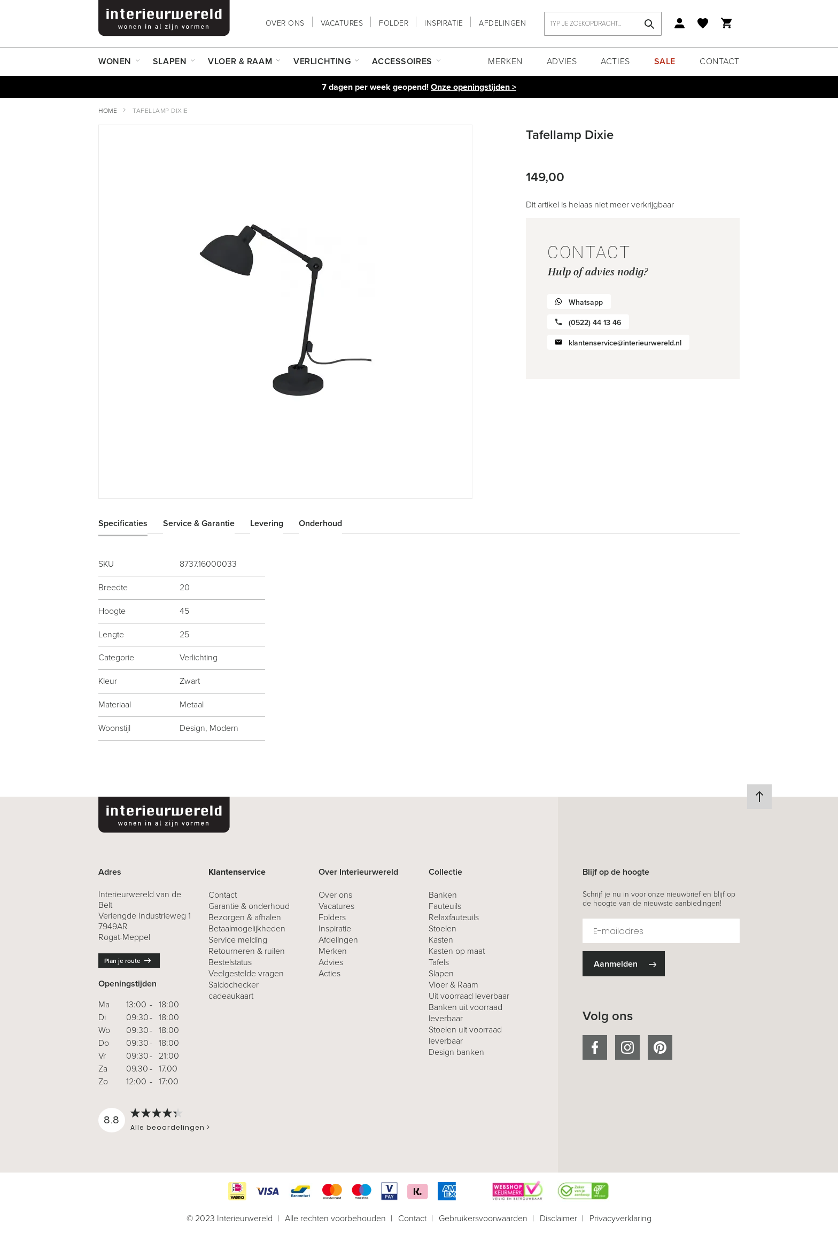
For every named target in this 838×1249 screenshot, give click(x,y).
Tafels (439, 962)
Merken (505, 61)
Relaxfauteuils (454, 917)
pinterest (660, 1047)
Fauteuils (445, 906)
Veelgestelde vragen (246, 973)
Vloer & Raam (453, 984)
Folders (332, 917)
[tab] (131, 523)
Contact (720, 61)
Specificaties (123, 522)
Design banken (456, 1052)
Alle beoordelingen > (170, 1127)
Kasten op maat (457, 951)
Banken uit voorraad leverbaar (465, 1012)
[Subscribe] (624, 963)
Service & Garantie (199, 522)
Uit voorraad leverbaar (469, 996)
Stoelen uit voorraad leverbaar (465, 1035)
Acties (615, 61)
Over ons (285, 23)
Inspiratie (443, 23)
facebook (595, 1047)
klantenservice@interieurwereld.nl (625, 343)
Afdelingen (502, 23)
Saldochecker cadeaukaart (233, 990)
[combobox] (603, 24)
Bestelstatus (230, 962)
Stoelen (442, 928)
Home (107, 110)
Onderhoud (320, 522)
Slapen (441, 973)
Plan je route (122, 961)
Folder (393, 23)
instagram (627, 1047)
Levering (266, 522)
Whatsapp (586, 302)
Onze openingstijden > (473, 87)
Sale (665, 61)
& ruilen (246, 951)
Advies (562, 61)
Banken (443, 895)
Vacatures (342, 23)
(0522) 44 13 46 (595, 322)
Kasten (441, 940)
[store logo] (164, 18)
